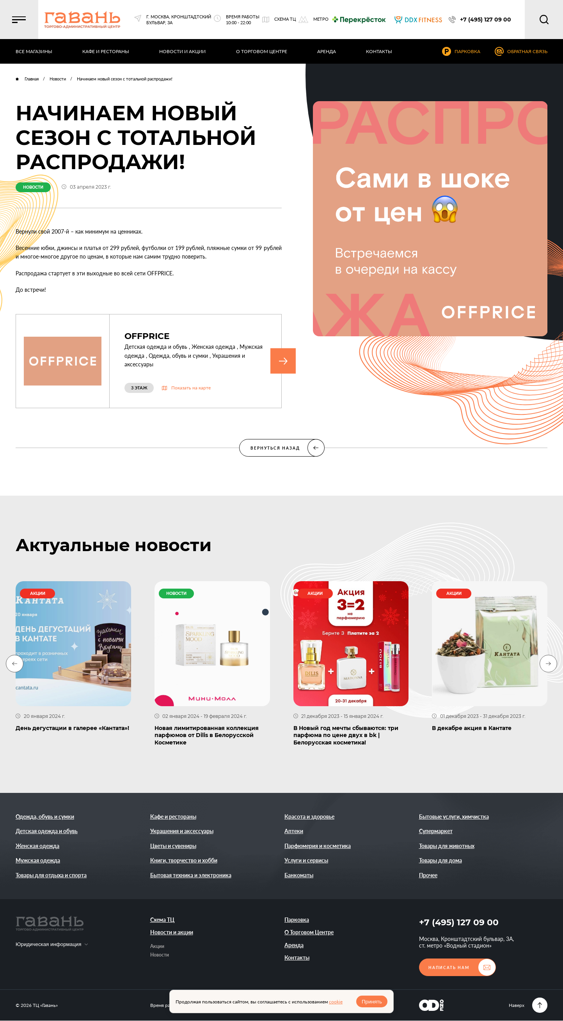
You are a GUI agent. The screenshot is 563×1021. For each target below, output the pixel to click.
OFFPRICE (147, 336)
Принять (372, 1002)
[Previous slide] (14, 664)
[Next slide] (548, 664)
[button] (19, 19)
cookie (336, 1002)
